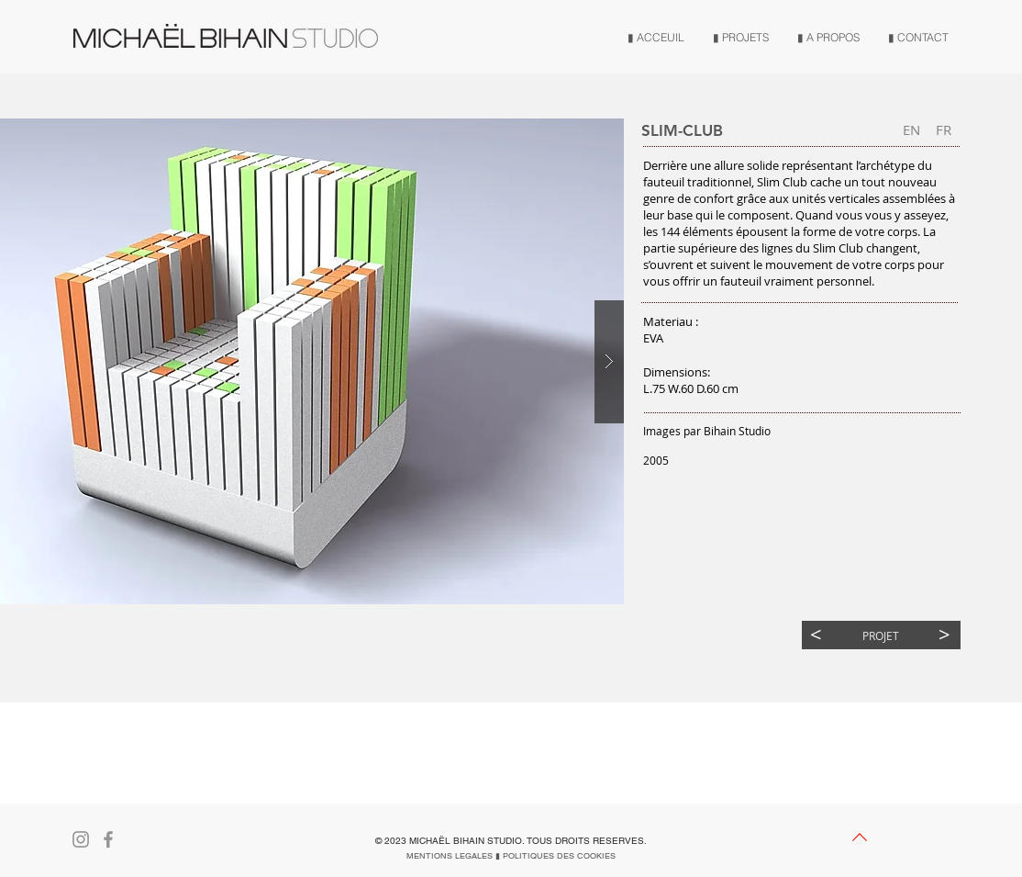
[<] (816, 635)
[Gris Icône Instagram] (81, 839)
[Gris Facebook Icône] (108, 839)
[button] (944, 130)
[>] (944, 635)
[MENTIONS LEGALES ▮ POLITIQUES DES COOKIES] (511, 856)
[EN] (911, 130)
